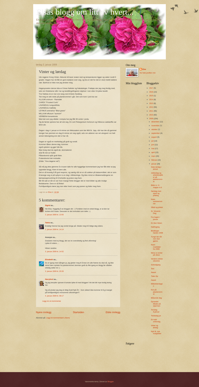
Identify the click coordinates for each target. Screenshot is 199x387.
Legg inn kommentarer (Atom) (58, 318)
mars (153, 156)
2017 (151, 88)
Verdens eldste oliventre (157, 260)
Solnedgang (155, 265)
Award (153, 272)
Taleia (47, 223)
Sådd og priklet (157, 207)
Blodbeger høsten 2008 (157, 232)
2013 (151, 103)
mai (153, 148)
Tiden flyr (154, 276)
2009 (151, 118)
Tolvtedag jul (156, 316)
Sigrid (47, 205)
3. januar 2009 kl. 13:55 (54, 215)
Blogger (111, 382)
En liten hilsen (156, 223)
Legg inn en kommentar (51, 301)
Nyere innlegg (43, 312)
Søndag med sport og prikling (156, 193)
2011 (151, 111)
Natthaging (155, 227)
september (155, 133)
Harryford (49, 279)
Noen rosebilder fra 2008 (156, 247)
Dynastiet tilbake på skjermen (156, 304)
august (154, 137)
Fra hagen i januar (155, 218)
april (153, 152)
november (155, 126)
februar (154, 160)
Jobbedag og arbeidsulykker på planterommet (157, 177)
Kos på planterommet (156, 292)
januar (154, 164)
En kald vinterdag (155, 321)
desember (155, 122)
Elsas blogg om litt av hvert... (85, 11)
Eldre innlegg (113, 312)
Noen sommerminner (156, 201)
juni (153, 145)
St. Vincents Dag (155, 212)
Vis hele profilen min (148, 73)
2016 (151, 92)
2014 (151, 99)
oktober (154, 129)
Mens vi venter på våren (157, 254)
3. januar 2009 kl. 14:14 (54, 229)
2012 (151, 107)
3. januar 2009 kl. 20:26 (54, 271)
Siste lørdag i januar (156, 168)
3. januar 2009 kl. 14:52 (54, 251)
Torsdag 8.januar (155, 311)
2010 (151, 115)
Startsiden (78, 312)
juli (152, 141)
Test (152, 269)
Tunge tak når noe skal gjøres (156, 239)
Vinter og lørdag (154, 326)
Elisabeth (49, 259)
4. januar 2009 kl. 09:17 (54, 296)
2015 (151, 96)
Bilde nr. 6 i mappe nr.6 (156, 186)
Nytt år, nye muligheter (156, 332)
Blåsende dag (156, 298)
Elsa (144, 69)
